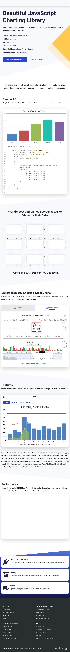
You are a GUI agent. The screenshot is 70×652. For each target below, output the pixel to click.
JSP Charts (40, 615)
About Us (6, 615)
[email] (65, 649)
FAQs (4, 618)
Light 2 (14, 402)
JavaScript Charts (8, 626)
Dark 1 (21, 402)
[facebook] (59, 649)
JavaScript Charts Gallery (14, 59)
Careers (39, 649)
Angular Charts (7, 635)
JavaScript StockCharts (10, 638)
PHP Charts (40, 612)
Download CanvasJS (37, 59)
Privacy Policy (18, 649)
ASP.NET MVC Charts (43, 609)
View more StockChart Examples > (35, 364)
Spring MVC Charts (42, 618)
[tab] (18, 308)
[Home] (6, 3)
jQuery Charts (7, 629)
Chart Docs (6, 609)
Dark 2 (28, 402)
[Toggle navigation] (66, 3)
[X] (62, 649)
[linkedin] (55, 649)
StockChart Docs (8, 612)
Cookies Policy (30, 649)
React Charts (7, 632)
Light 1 (6, 402)
